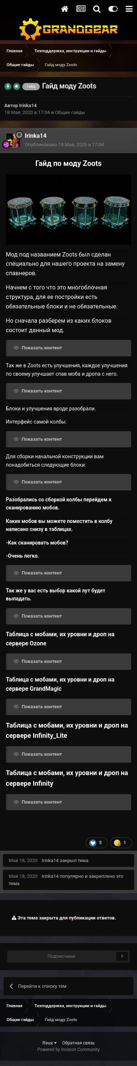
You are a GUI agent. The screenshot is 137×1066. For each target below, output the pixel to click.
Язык (49, 1043)
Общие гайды (70, 112)
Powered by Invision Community (68, 1049)
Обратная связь (78, 1043)
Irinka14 (28, 105)
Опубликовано (64, 144)
